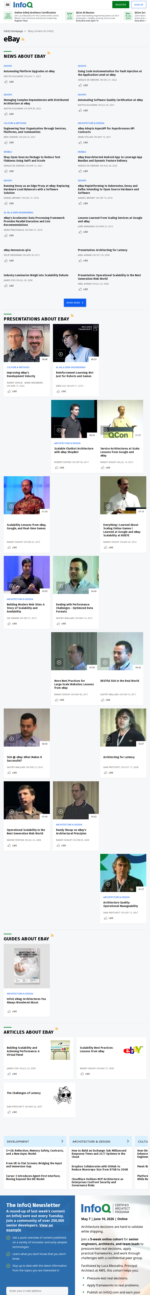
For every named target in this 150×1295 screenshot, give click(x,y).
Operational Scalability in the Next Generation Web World (26, 678)
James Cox (10, 279)
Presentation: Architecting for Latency (102, 249)
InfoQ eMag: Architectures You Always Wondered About (25, 775)
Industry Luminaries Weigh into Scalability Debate (36, 274)
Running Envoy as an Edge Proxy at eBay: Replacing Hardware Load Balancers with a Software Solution (37, 189)
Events (9, 1132)
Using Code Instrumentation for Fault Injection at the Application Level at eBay (110, 73)
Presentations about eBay (36, 318)
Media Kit (10, 1163)
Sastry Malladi (64, 541)
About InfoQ (12, 1151)
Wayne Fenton (15, 686)
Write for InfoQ (14, 1138)
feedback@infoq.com (15, 1276)
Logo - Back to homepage (23, 4)
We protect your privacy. (19, 1086)
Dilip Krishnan (13, 254)
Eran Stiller (85, 136)
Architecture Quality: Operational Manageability (121, 678)
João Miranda (86, 225)
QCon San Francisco (96, 1152)
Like (11, 81)
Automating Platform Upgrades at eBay (29, 71)
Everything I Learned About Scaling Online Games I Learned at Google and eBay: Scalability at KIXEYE (122, 453)
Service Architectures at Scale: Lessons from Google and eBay (25, 451)
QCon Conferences (16, 1126)
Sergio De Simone (88, 79)
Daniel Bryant (12, 197)
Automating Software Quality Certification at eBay (110, 99)
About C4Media (14, 1157)
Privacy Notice (109, 1282)
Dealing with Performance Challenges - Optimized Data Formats (73, 531)
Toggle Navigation (7, 5)
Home (8, 1106)
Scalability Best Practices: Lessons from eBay (96, 824)
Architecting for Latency (119, 604)
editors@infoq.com (79, 1276)
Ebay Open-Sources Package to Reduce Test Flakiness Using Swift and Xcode (32, 158)
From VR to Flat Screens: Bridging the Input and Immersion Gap (34, 939)
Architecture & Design (91, 123)
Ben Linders (11, 136)
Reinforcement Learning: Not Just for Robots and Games (74, 373)
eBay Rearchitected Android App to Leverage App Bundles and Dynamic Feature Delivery (110, 158)
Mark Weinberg (34, 382)
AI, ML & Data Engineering (18, 212)
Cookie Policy (108, 1285)
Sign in (138, 4)
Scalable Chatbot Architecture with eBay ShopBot (118, 375)
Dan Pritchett (112, 614)
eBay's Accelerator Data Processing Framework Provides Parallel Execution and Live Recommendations (34, 221)
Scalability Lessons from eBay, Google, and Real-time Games (73, 451)
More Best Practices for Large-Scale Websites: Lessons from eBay (119, 531)
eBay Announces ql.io (17, 249)
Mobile (8, 151)
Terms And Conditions (131, 1282)
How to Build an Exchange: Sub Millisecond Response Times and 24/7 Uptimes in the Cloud (99, 928)
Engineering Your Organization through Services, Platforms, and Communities (35, 130)
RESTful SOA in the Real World (26, 604)
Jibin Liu (60, 385)
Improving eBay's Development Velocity (21, 373)
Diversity (10, 1182)
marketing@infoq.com (16, 1287)
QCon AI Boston (93, 1127)
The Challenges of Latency (24, 867)
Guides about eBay (26, 713)
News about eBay (25, 56)
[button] (37, 1079)
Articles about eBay (29, 806)
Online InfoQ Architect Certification (91, 1115)
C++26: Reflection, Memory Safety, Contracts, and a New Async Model (35, 927)
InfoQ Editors (13, 1144)
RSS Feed (23, 39)
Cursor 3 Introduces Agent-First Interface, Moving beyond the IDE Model (33, 952)
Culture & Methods (15, 123)
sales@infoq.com (45, 1276)
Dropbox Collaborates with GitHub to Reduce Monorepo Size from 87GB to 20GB (100, 943)
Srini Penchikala (14, 229)
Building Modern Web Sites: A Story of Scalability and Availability (26, 531)
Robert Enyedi (112, 385)
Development (18, 916)
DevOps (8, 66)
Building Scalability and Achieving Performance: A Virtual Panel (23, 826)
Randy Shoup (15, 382)
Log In (9, 1119)
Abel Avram (85, 254)
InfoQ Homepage (13, 31)
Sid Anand (13, 541)
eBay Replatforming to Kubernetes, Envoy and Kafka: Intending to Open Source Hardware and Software (108, 189)
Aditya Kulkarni (13, 76)
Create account (15, 1113)
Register (120, 4)
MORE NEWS (73, 301)
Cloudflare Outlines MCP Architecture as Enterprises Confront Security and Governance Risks (97, 957)
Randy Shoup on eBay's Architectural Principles (70, 678)
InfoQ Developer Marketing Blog (21, 1173)
